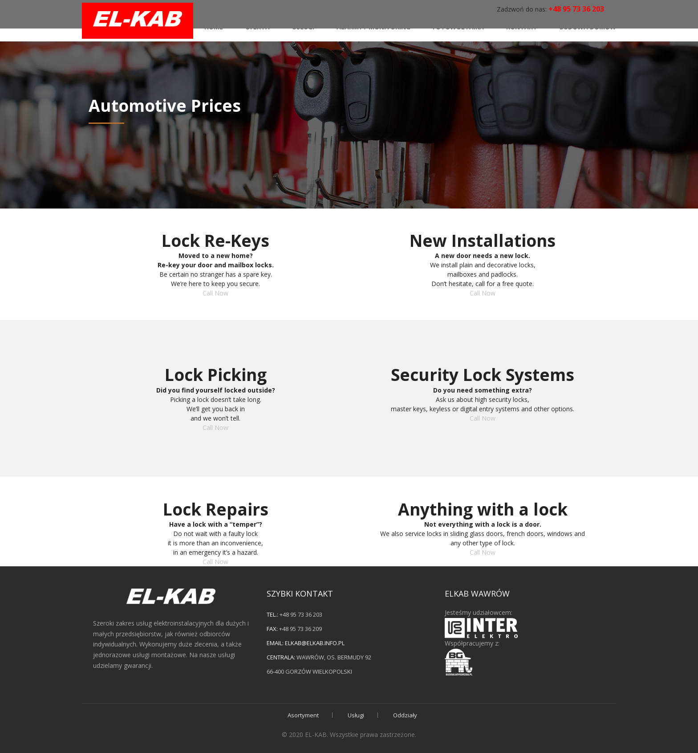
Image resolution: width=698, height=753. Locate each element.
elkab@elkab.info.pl (315, 643)
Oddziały (405, 715)
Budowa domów (588, 25)
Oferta (257, 25)
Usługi (303, 25)
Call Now (215, 293)
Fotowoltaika (458, 25)
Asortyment (303, 715)
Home (213, 25)
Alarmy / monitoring (373, 25)
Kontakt (521, 25)
